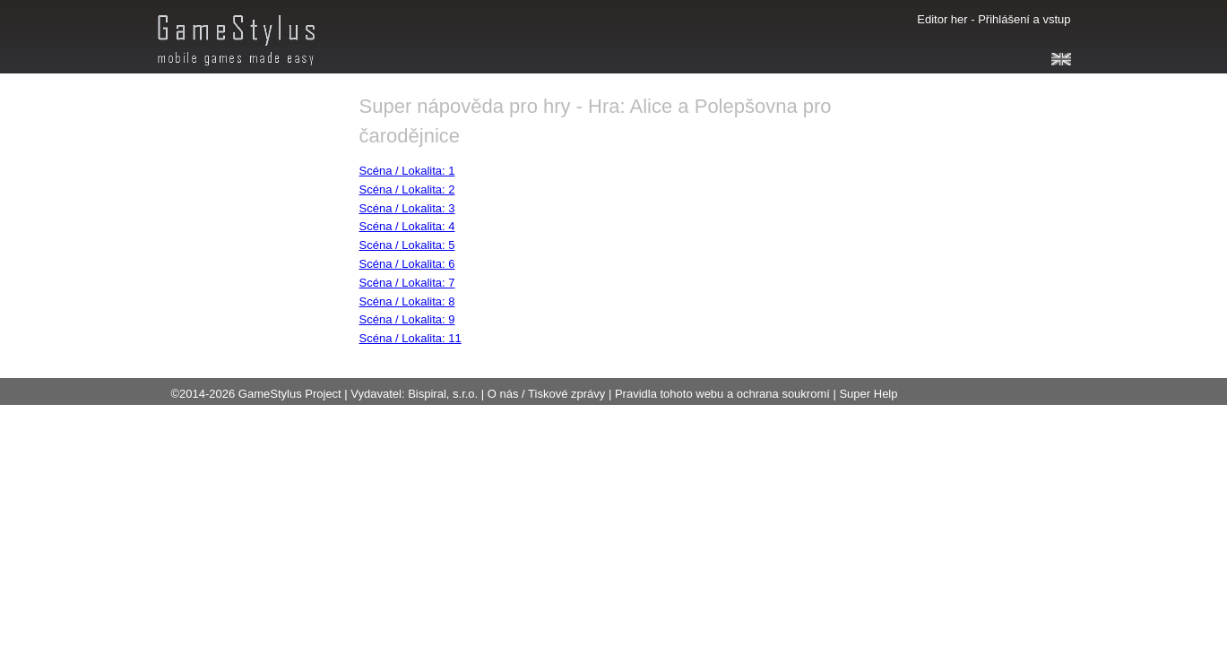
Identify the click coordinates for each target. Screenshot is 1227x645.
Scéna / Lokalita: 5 (407, 245)
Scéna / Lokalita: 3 (407, 208)
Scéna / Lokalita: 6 (407, 264)
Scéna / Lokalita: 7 (407, 282)
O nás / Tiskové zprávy (547, 393)
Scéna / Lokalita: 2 (407, 189)
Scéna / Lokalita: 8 (407, 301)
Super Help (868, 393)
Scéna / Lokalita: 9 (407, 319)
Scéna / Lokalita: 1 (407, 170)
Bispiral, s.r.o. (443, 393)
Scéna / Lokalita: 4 (407, 226)
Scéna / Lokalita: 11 (410, 338)
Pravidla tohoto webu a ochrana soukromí (722, 393)
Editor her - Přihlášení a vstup (993, 19)
